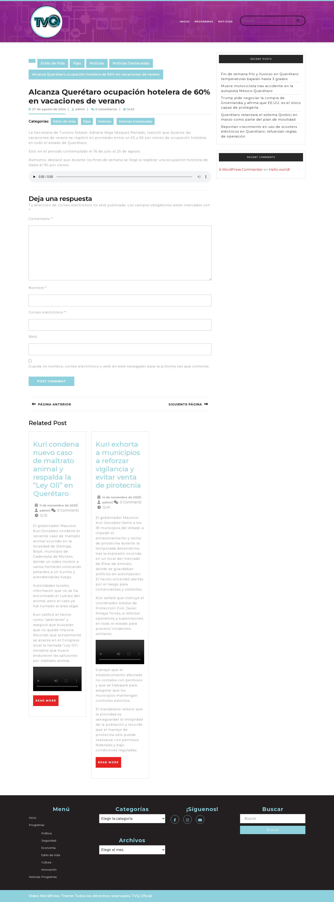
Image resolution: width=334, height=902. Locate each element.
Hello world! (279, 170)
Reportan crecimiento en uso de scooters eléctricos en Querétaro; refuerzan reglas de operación (259, 131)
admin (80, 109)
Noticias (225, 21)
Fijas (77, 63)
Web (33, 337)
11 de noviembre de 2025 (58, 505)
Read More (47, 698)
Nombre (38, 288)
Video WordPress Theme (51, 896)
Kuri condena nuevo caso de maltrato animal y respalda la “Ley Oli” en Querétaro (56, 468)
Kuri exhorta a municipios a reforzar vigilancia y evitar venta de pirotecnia (118, 464)
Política (46, 833)
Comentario (41, 219)
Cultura (46, 862)
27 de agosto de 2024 (49, 109)
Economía (48, 847)
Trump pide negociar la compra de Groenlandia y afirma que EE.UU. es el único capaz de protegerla (261, 103)
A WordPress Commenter (241, 170)
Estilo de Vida (53, 63)
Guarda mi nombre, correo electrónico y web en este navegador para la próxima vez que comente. (119, 366)
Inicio (184, 21)
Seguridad (48, 840)
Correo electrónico (47, 312)
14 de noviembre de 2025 (121, 497)
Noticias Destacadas (131, 63)
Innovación (49, 869)
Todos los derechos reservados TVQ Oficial (113, 896)
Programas (204, 21)
